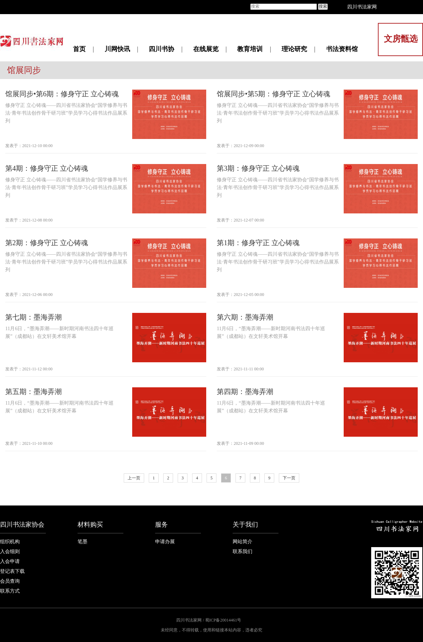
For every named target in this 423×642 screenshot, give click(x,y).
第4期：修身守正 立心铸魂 (46, 168)
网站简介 (242, 541)
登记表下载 (12, 571)
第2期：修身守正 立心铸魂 (46, 243)
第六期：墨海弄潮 (245, 317)
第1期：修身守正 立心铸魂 (258, 243)
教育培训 (250, 49)
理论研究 (294, 49)
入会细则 (10, 551)
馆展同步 (24, 70)
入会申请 (10, 561)
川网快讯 (117, 49)
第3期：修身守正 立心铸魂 (258, 168)
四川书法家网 (362, 7)
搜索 (323, 6)
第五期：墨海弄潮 (33, 391)
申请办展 (165, 541)
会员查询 (10, 581)
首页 (79, 49)
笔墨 (82, 541)
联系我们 (242, 551)
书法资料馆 (342, 49)
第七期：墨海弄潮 (33, 317)
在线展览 (206, 49)
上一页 (134, 478)
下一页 (289, 478)
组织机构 (10, 541)
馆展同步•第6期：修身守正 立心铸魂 (62, 94)
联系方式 (10, 591)
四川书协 (161, 49)
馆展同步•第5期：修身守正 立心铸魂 (273, 94)
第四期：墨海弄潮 (245, 391)
